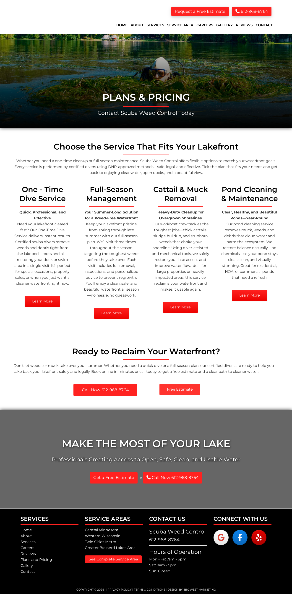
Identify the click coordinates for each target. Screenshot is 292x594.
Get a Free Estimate (113, 477)
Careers (27, 548)
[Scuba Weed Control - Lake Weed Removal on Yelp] (258, 537)
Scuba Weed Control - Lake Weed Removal (50, 17)
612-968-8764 (251, 11)
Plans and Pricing (36, 559)
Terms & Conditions (149, 589)
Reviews (28, 554)
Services (28, 542)
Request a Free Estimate (200, 11)
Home (26, 530)
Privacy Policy (119, 589)
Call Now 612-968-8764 (172, 477)
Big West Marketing (200, 589)
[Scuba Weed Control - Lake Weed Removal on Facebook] (240, 537)
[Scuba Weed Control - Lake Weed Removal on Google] (221, 537)
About (26, 536)
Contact (28, 571)
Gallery (27, 565)
